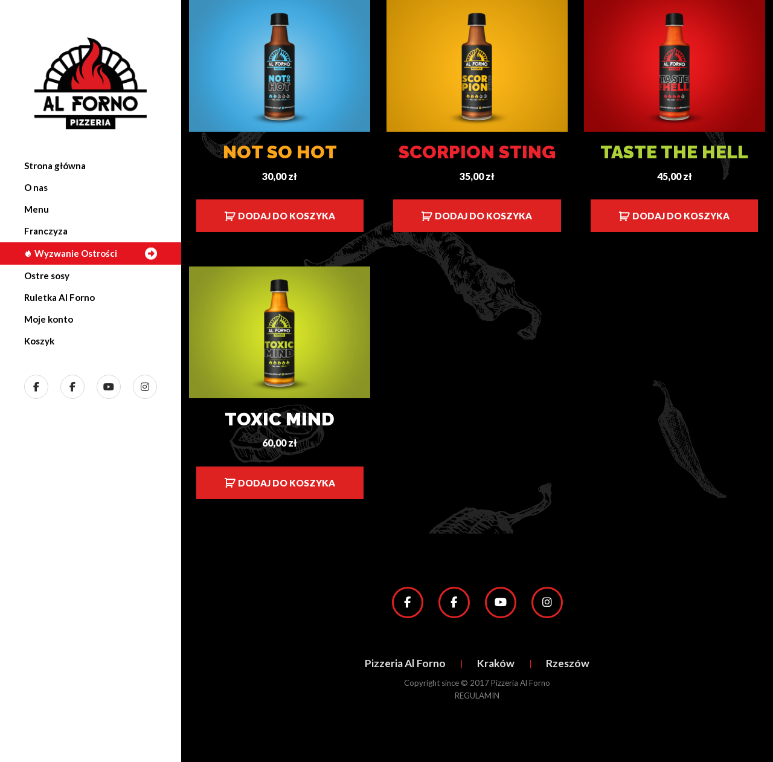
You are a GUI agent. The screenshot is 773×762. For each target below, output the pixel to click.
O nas (36, 187)
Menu (36, 209)
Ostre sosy (46, 275)
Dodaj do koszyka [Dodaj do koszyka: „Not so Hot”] (286, 215)
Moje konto (48, 319)
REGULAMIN (477, 695)
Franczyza (46, 230)
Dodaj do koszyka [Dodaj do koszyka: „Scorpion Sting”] (483, 215)
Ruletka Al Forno (59, 297)
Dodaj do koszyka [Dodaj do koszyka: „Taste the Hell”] (681, 215)
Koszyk (39, 340)
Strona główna (55, 165)
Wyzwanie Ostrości (70, 253)
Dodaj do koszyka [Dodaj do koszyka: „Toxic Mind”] (286, 482)
